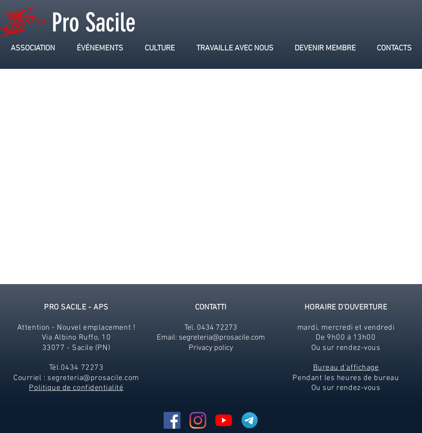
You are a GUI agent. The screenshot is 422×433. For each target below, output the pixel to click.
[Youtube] (223, 420)
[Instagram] (197, 420)
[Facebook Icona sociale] (172, 420)
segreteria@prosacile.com (93, 378)
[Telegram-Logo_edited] (249, 420)
